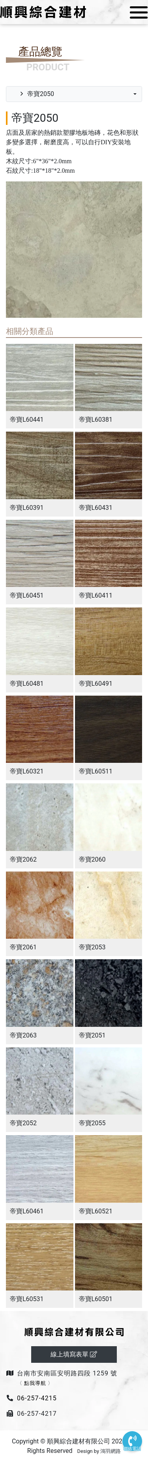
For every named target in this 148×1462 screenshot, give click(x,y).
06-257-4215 (37, 1398)
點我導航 (35, 1383)
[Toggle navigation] (136, 12)
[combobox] (74, 94)
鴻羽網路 (110, 1451)
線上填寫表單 (74, 1354)
